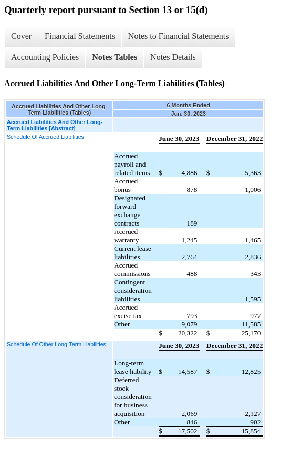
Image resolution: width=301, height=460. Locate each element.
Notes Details (173, 57)
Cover (21, 36)
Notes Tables (114, 57)
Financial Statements (80, 36)
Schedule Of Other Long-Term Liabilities (56, 344)
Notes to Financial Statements (178, 36)
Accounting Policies (45, 57)
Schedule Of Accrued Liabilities (45, 137)
